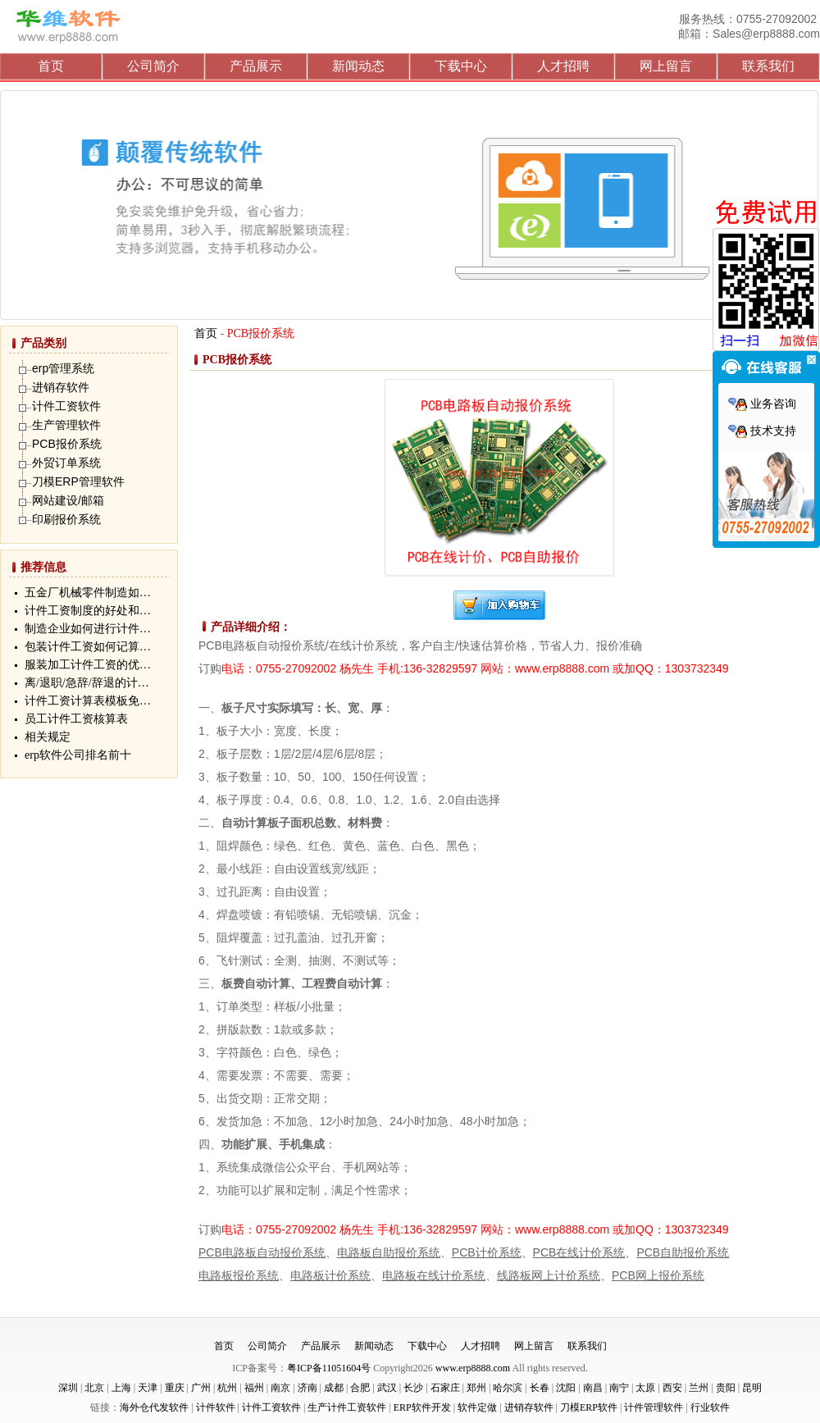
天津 (147, 1387)
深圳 (68, 1387)
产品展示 (256, 66)
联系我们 (768, 66)
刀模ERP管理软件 (78, 481)
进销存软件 (60, 387)
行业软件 (710, 1407)
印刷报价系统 (66, 519)
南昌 (593, 1387)
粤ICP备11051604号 (329, 1368)
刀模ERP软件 (588, 1407)
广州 (201, 1387)
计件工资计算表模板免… (88, 701)
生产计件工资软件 (347, 1407)
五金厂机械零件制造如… (88, 592)
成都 (334, 1387)
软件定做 (477, 1407)
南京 (280, 1387)
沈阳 (566, 1387)
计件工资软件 (66, 406)
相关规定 (48, 737)
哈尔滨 (507, 1387)
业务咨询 (762, 404)
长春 (539, 1387)
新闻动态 (358, 66)
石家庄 (445, 1387)
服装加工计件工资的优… (88, 665)
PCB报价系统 (67, 443)
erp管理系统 (63, 368)
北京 (94, 1387)
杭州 (227, 1387)
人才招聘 (563, 66)
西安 (672, 1387)
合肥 (360, 1387)
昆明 (752, 1387)
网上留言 (666, 66)
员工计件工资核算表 (76, 719)
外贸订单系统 (66, 462)
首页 (51, 66)
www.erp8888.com (472, 1368)
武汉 (387, 1387)
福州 (254, 1387)
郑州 (476, 1387)
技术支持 (762, 431)
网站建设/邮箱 (68, 500)
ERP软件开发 (422, 1407)
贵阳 (726, 1387)
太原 (645, 1387)
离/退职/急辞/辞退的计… (87, 683)
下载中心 (461, 66)
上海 (121, 1387)
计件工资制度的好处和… (88, 610)
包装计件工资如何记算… (88, 647)
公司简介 (153, 66)
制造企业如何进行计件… (88, 629)
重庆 (174, 1387)
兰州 (698, 1387)
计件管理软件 (653, 1407)
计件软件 (215, 1407)
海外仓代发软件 (154, 1407)
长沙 (413, 1387)
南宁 (619, 1387)
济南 (307, 1387)
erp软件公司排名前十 (78, 755)
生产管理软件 (66, 424)
